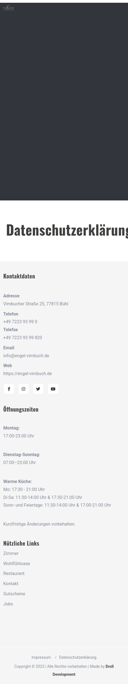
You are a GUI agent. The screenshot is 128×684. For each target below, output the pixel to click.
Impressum (41, 657)
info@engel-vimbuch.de (26, 355)
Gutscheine (14, 593)
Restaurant (13, 573)
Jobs (8, 604)
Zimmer (10, 553)
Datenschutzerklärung (77, 657)
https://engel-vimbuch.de (27, 373)
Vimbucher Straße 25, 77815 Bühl (35, 303)
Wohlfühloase (16, 563)
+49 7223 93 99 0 (20, 321)
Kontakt (10, 583)
